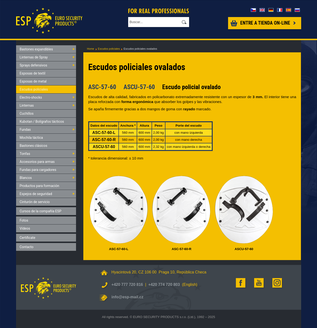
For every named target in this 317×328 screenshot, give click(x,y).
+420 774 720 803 (164, 284)
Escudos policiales (109, 48)
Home (90, 48)
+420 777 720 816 (127, 284)
